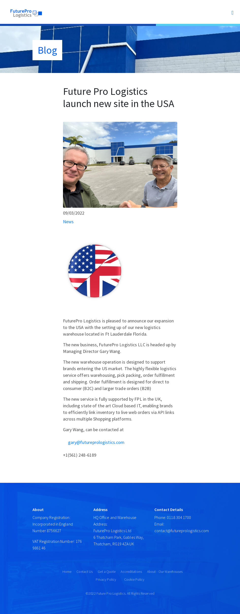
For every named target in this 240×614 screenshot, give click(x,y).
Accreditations (131, 571)
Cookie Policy (134, 579)
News (68, 221)
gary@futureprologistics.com (96, 442)
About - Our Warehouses (165, 571)
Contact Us (84, 571)
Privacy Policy (106, 579)
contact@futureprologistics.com (181, 530)
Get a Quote (107, 571)
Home (66, 571)
